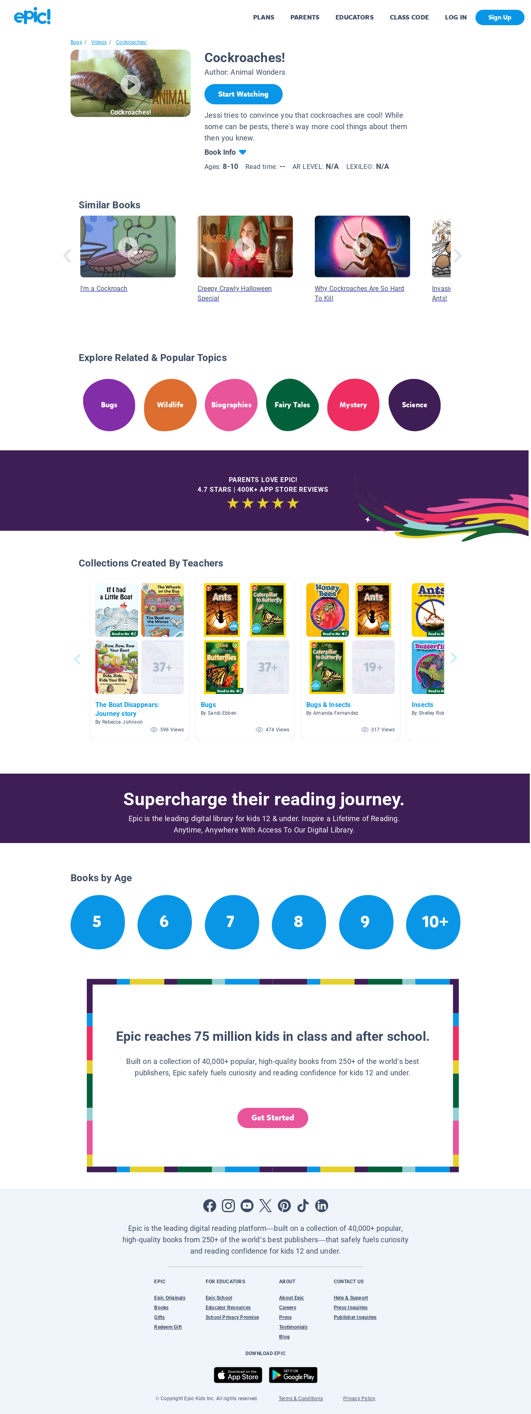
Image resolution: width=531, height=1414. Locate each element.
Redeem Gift (168, 1327)
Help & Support (351, 1298)
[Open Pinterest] (284, 1205)
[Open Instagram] (228, 1205)
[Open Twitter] (265, 1205)
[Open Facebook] (209, 1205)
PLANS (263, 17)
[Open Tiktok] (303, 1205)
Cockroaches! (131, 42)
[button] (139, 659)
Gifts (159, 1317)
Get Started (273, 1117)
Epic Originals (169, 1298)
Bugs (76, 42)
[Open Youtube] (247, 1205)
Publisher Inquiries (355, 1317)
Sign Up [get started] (500, 17)
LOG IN (456, 17)
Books (161, 1307)
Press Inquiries (351, 1307)
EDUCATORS (354, 17)
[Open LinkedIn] (321, 1205)
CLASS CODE (409, 17)
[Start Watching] (243, 94)
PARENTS (304, 17)
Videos (99, 42)
